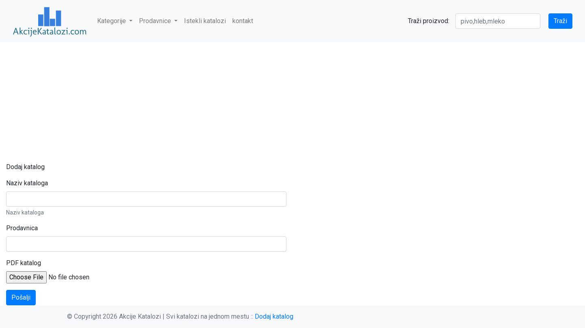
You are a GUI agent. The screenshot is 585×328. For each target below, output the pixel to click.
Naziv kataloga (27, 183)
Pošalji (20, 297)
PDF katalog (23, 263)
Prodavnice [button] (156, 21)
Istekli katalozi (205, 21)
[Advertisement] (292, 102)
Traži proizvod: (428, 21)
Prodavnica (22, 228)
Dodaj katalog (274, 316)
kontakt (242, 21)
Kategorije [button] (112, 21)
